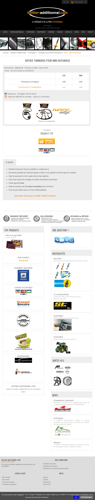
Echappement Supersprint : (71, 405)
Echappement (41, 32)
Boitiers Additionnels (18, 53)
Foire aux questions (8, 482)
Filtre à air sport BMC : (23, 242)
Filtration (51, 32)
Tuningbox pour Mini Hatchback (50, 53)
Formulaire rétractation (9, 484)
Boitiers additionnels (17, 32)
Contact (90, 32)
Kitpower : (71, 445)
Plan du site (47, 484)
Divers (76, 32)
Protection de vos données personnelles (56, 468)
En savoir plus (86, 497)
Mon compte (6, 477)
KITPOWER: (71, 323)
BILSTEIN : (71, 273)
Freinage (59, 32)
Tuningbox (32, 53)
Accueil (5, 32)
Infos (83, 32)
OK (76, 497)
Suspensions (30, 32)
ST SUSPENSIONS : (71, 302)
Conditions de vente (49, 464)
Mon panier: (77, 2)
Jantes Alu (68, 32)
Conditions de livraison (50, 466)
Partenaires (46, 482)
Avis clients (5, 479)
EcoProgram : (71, 426)
